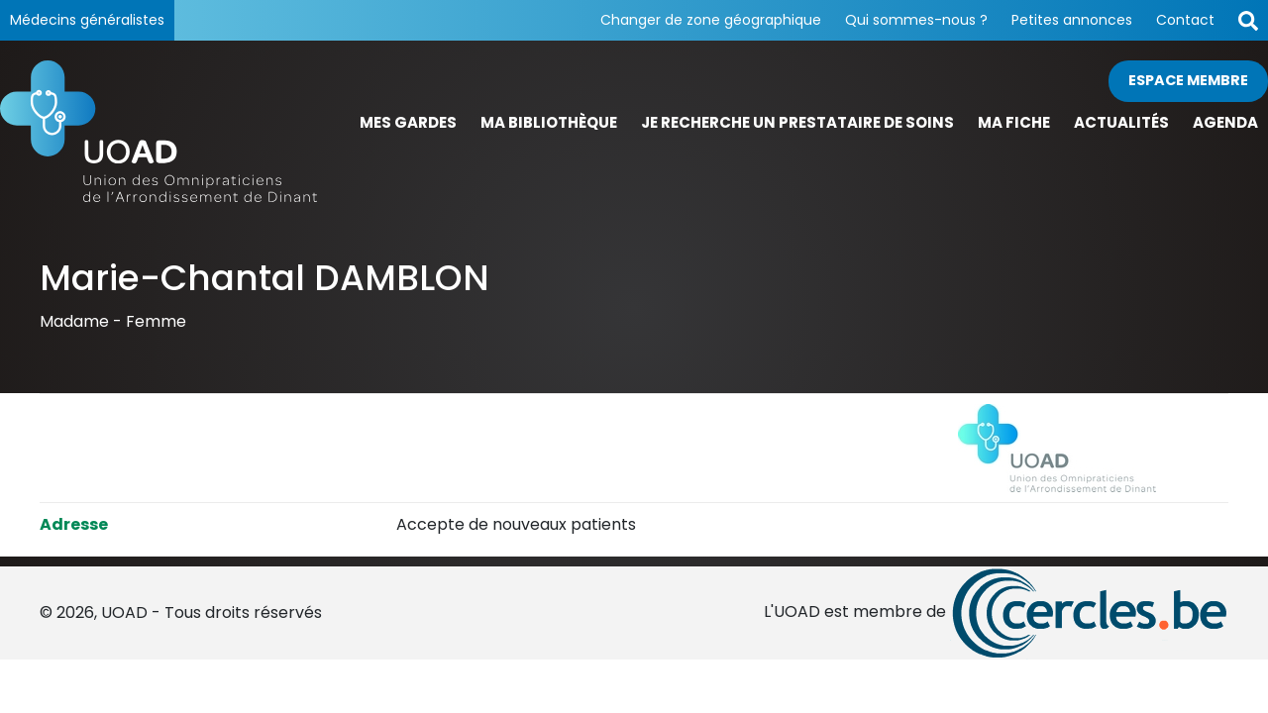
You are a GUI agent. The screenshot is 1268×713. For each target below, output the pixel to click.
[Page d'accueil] (158, 130)
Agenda (1225, 122)
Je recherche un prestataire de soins (797, 122)
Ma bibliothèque (548, 122)
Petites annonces (1071, 20)
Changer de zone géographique (710, 20)
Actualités (1121, 122)
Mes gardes (408, 122)
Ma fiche (1014, 122)
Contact (1185, 20)
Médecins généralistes (87, 20)
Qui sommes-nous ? (916, 20)
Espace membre (1188, 80)
